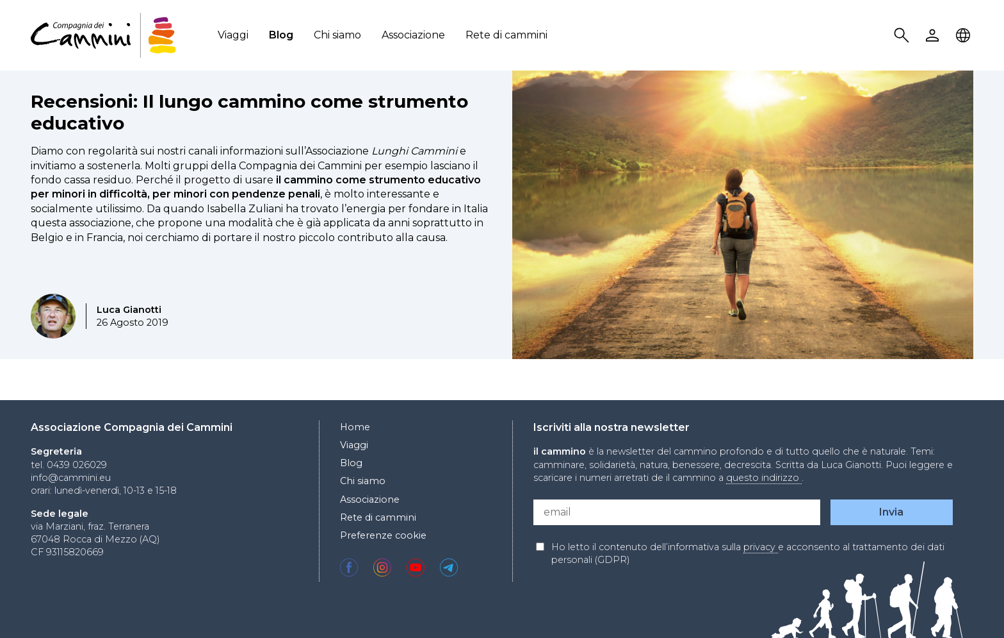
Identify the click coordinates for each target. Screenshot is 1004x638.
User (934, 35)
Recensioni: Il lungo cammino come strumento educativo (249, 112)
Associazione (413, 35)
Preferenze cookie (383, 535)
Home (355, 427)
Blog (281, 35)
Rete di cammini (506, 35)
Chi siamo (337, 35)
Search (903, 35)
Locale (965, 35)
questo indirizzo (764, 477)
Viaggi (233, 35)
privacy (760, 547)
